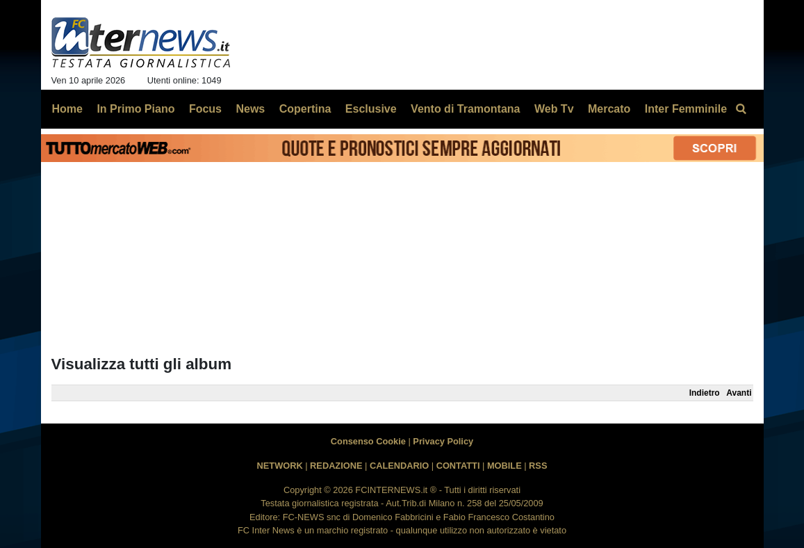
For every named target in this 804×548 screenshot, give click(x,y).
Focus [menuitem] (205, 109)
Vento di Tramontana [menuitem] (465, 109)
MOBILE (504, 465)
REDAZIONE (336, 465)
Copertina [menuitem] (305, 109)
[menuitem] (741, 109)
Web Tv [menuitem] (554, 109)
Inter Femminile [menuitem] (686, 109)
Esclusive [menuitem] (371, 109)
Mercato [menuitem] (609, 109)
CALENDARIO (399, 465)
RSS (538, 465)
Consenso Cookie (368, 441)
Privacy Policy (443, 441)
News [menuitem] (250, 109)
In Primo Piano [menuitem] (135, 109)
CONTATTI (458, 465)
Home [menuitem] (67, 109)
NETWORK (280, 465)
